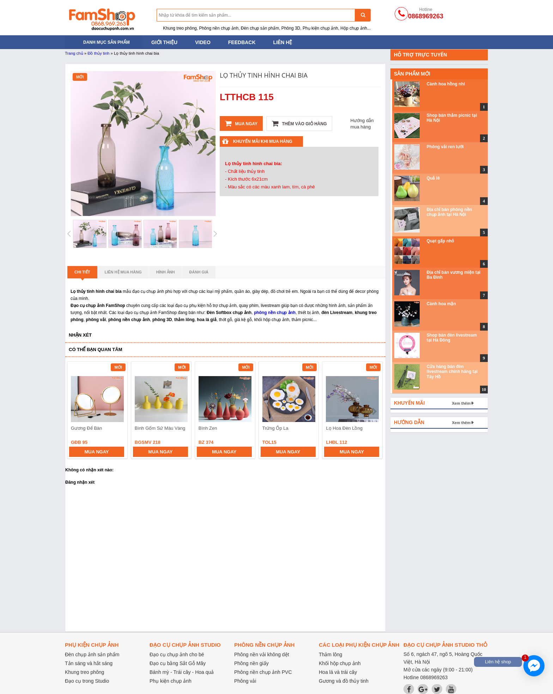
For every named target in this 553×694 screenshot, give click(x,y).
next (374, 411)
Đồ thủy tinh (98, 53)
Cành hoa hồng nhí (446, 84)
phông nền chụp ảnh (275, 312)
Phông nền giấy (251, 663)
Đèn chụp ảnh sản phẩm (92, 654)
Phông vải (245, 681)
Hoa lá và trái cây (338, 672)
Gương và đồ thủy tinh (344, 681)
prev (77, 411)
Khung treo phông (84, 672)
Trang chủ (74, 53)
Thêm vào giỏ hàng (299, 123)
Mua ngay (241, 123)
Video (203, 42)
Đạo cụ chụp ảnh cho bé (177, 654)
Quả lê (433, 178)
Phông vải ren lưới (445, 146)
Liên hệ (282, 42)
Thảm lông (330, 654)
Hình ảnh (165, 272)
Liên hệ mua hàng (123, 272)
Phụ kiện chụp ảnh (171, 681)
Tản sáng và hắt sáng (89, 663)
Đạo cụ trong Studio (87, 681)
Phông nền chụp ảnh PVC (263, 672)
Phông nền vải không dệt (261, 654)
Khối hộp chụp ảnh (340, 663)
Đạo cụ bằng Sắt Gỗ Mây (178, 663)
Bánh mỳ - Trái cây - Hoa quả (182, 672)
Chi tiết (82, 274)
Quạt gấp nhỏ (440, 241)
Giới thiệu (164, 42)
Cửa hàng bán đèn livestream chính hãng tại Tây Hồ (452, 371)
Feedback (242, 42)
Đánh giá (198, 272)
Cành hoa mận (441, 303)
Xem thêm (461, 403)
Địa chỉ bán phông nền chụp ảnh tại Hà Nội (449, 212)
